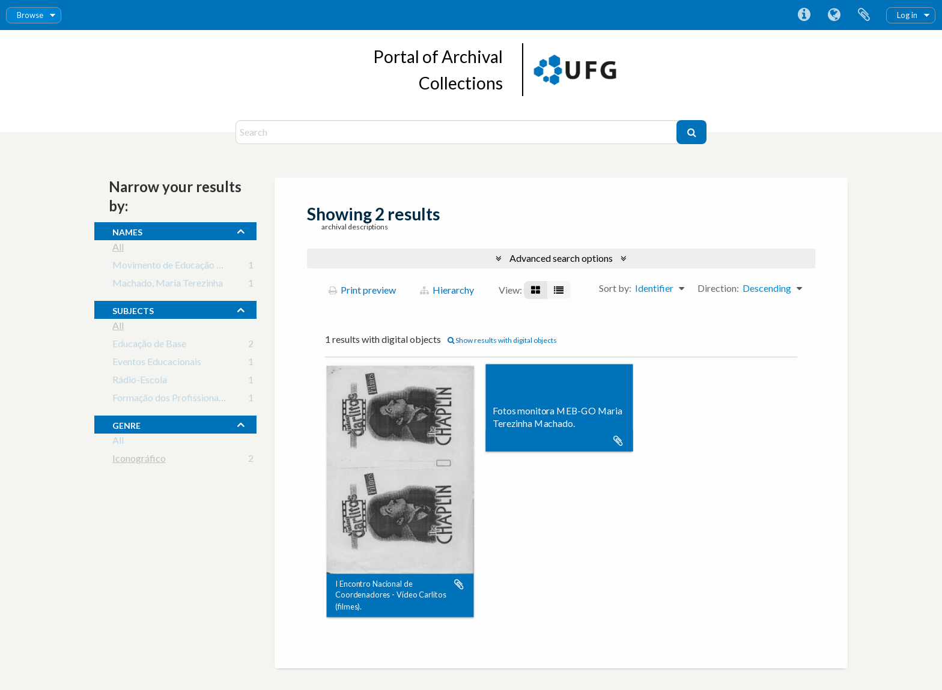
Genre (126, 424)
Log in (907, 15)
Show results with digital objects (502, 340)
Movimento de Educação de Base (180, 267)
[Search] (457, 132)
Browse (30, 15)
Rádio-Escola (139, 381)
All (118, 249)
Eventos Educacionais (156, 363)
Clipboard (864, 15)
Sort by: (615, 288)
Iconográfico (139, 460)
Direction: (718, 288)
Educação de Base (149, 345)
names (127, 230)
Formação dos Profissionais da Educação (195, 399)
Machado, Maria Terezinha (167, 285)
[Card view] (535, 290)
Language (834, 15)
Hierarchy (447, 289)
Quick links (804, 15)
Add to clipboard (459, 584)
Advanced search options (561, 258)
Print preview (362, 289)
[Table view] (559, 290)
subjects (133, 309)
